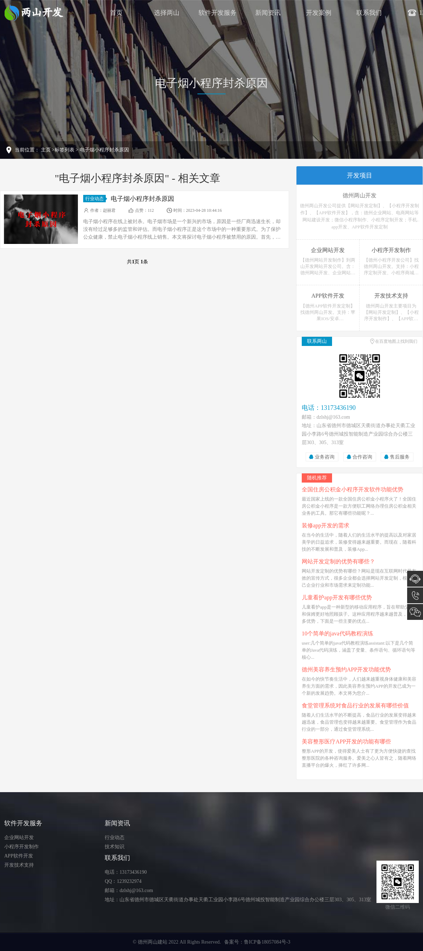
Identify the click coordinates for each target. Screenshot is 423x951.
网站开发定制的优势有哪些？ (338, 561)
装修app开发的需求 (325, 525)
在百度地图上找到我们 (396, 341)
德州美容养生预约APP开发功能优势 (346, 669)
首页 (116, 12)
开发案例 (318, 12)
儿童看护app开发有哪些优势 (337, 597)
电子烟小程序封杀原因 (104, 149)
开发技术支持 (19, 865)
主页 (46, 149)
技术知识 (114, 846)
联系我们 (369, 12)
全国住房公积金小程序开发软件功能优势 (352, 489)
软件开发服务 (217, 12)
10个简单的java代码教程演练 (337, 633)
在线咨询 (415, 579)
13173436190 (415, 595)
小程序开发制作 (21, 846)
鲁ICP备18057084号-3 (267, 942)
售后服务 (400, 457)
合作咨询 (362, 457)
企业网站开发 (19, 837)
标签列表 (64, 149)
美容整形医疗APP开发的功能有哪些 (346, 741)
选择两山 (166, 12)
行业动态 (95, 198)
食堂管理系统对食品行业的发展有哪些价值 (355, 705)
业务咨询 (325, 457)
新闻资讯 (268, 12)
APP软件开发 (18, 856)
